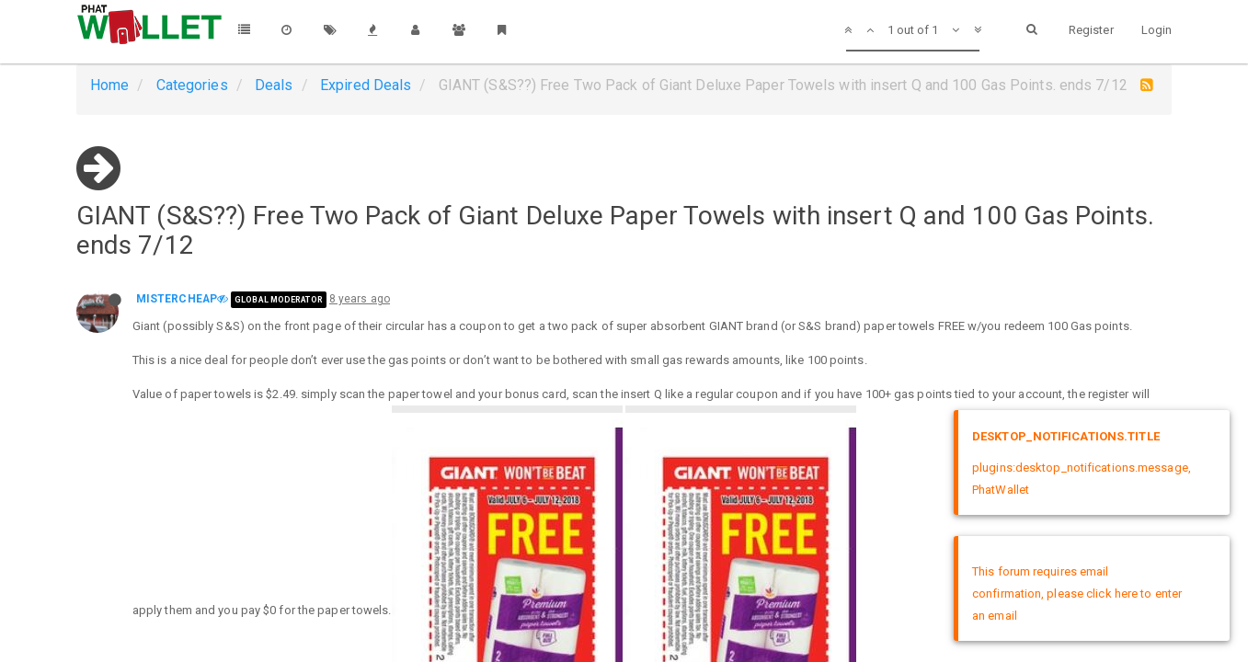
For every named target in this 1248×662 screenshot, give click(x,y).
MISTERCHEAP (176, 298)
